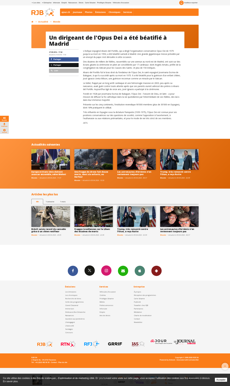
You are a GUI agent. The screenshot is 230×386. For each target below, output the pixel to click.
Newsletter (138, 322)
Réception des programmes (145, 295)
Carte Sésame (90, 3)
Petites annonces (106, 305)
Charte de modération (143, 315)
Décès (81, 3)
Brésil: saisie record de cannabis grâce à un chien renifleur (48, 230)
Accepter (221, 380)
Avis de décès (105, 315)
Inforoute (56, 3)
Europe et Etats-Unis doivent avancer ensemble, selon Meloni (48, 173)
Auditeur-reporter (188, 3)
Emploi (64, 3)
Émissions (100, 12)
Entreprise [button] (46, 3)
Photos (88, 12)
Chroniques (114, 12)
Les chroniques (71, 295)
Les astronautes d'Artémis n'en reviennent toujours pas (134, 173)
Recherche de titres (73, 298)
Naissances (72, 3)
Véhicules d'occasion (121, 3)
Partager (56, 59)
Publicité (137, 302)
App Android (156, 271)
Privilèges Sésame (104, 3)
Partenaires (138, 309)
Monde (56, 21)
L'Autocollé (69, 326)
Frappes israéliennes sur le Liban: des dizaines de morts (92, 230)
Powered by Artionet (167, 360)
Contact (137, 319)
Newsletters (123, 271)
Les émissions (70, 292)
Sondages (69, 329)
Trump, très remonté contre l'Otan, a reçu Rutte (175, 173)
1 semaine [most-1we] (50, 201)
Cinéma (103, 295)
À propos (137, 292)
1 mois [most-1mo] (63, 201)
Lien (54, 70)
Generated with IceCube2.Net (188, 360)
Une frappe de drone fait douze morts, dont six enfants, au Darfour (91, 174)
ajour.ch (65, 12)
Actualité (43, 21)
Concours (69, 332)
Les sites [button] (36, 3)
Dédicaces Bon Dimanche (75, 312)
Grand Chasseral (71, 305)
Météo (102, 302)
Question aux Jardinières (75, 319)
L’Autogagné (70, 322)
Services (127, 12)
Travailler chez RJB (141, 305)
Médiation (138, 312)
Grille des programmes (74, 302)
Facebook (73, 271)
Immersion (69, 309)
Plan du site (62, 362)
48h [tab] (37, 201)
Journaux (77, 12)
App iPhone (140, 271)
